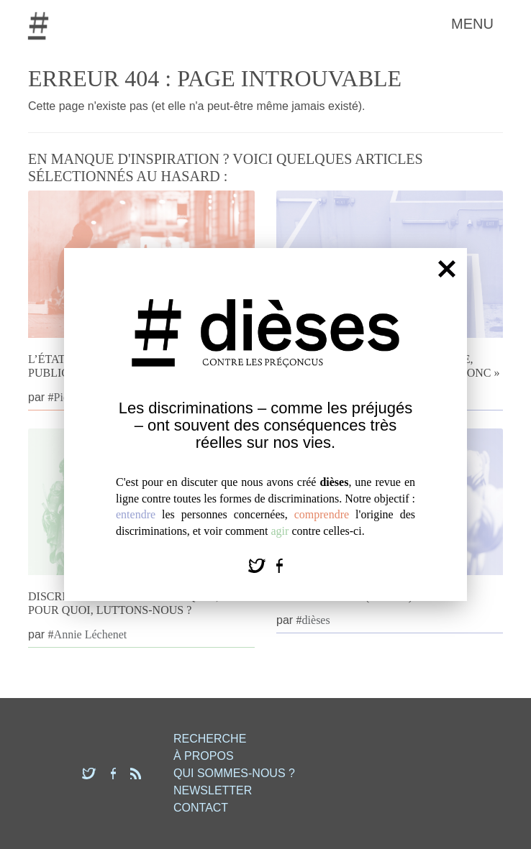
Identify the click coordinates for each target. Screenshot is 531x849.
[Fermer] (446, 269)
